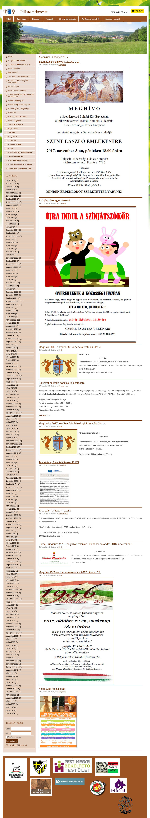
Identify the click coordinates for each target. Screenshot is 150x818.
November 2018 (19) (14, 444)
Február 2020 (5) (12, 397)
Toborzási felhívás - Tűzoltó (55, 510)
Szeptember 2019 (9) (14, 413)
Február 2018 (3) (12, 472)
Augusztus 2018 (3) (13, 453)
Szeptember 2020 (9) (14, 376)
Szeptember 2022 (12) (14, 301)
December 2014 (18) (14, 590)
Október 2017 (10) (13, 484)
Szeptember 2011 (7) (14, 692)
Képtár (11, 148)
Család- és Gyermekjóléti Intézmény (18, 82)
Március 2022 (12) (13, 320)
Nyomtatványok (14, 69)
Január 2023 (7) (12, 289)
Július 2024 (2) (11, 239)
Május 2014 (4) (11, 608)
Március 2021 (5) (12, 357)
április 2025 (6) (11, 218)
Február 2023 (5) (12, 286)
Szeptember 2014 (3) (14, 599)
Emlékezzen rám (13, 737)
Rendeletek (36, 19)
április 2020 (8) (11, 391)
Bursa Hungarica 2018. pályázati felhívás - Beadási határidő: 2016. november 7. (86, 544)
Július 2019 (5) (11, 419)
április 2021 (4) (11, 354)
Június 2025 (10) (12, 211)
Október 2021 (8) (12, 335)
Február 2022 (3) (12, 323)
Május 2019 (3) (11, 425)
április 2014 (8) (11, 611)
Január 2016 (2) (12, 549)
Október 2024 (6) (12, 233)
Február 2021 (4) (12, 360)
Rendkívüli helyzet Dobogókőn (20, 152)
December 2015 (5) (13, 552)
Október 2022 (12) (13, 298)
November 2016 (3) (13, 518)
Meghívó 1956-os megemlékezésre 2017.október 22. (70, 572)
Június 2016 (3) (12, 534)
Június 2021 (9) (12, 348)
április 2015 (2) (11, 577)
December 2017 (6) (13, 478)
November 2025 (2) (13, 196)
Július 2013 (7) (11, 639)
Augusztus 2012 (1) (13, 670)
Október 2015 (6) (12, 559)
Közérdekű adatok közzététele (20, 164)
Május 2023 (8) (11, 277)
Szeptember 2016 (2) (14, 524)
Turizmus (12, 132)
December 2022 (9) (13, 292)
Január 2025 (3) (12, 227)
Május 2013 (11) (12, 645)
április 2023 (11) (12, 280)
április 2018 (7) (11, 466)
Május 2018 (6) (11, 462)
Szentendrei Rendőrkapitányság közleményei (21, 96)
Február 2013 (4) (12, 655)
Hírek (10, 57)
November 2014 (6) (13, 593)
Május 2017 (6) (11, 500)
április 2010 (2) (11, 710)
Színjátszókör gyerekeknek (55, 200)
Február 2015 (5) (12, 583)
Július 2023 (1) (11, 270)
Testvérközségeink (15, 125)
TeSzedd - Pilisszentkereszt (19, 77)
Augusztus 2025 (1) (13, 205)
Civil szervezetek (15, 144)
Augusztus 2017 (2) (13, 490)
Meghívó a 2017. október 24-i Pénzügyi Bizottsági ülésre (72, 423)
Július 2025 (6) (11, 208)
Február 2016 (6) (12, 546)
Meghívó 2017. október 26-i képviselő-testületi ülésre (70, 347)
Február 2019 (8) (12, 435)
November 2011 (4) (13, 686)
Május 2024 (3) (11, 246)
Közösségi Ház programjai (18, 109)
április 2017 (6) (11, 503)
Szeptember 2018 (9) (14, 450)
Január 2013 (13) (12, 658)
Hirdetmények (13, 87)
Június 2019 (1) (12, 422)
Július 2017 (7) (11, 493)
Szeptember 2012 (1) (14, 667)
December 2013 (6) (13, 624)
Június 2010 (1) (12, 704)
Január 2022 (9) (12, 326)
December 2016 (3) (13, 515)
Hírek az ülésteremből (17, 91)
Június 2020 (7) (12, 385)
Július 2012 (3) (11, 673)
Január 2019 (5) (12, 438)
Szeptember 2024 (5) (14, 236)
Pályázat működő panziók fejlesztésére (62, 382)
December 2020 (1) (13, 366)
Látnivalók (12, 113)
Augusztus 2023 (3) (13, 267)
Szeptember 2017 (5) (14, 487)
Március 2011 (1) (12, 695)
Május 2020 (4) (11, 388)
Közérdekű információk (112, 19)
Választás (12, 140)
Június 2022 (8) (12, 311)
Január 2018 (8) (12, 475)
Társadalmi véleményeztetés (19, 168)
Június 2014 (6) (12, 605)
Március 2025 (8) (12, 221)
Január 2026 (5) (12, 190)
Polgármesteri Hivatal (16, 61)
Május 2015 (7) (11, 574)
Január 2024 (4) (12, 255)
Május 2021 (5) (11, 351)
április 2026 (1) (11, 180)
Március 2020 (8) (12, 394)
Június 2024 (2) (12, 242)
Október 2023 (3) (12, 261)
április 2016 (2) (11, 540)
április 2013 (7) (11, 648)
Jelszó (8, 733)
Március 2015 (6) (12, 580)
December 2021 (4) (13, 329)
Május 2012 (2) (11, 679)
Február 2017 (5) (12, 509)
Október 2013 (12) (13, 630)
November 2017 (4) (13, 481)
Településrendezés (15, 156)
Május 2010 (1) (11, 707)
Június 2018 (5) (12, 459)
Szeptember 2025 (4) (14, 202)
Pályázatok (49, 19)
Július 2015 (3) (11, 568)
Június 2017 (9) (12, 497)
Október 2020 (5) (12, 373)
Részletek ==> (44, 415)
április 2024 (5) (11, 249)
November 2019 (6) (13, 407)
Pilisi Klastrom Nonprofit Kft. (90, 19)
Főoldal (8, 19)
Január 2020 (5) (12, 400)
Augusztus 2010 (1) (13, 698)
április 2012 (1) (11, 682)
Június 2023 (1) (12, 273)
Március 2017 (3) (12, 506)
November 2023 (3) (13, 258)
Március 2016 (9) (12, 543)
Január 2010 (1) (12, 713)
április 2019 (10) (12, 428)
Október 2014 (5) (12, 596)
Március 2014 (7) (12, 614)
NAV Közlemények (15, 101)
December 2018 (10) (14, 441)
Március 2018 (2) (12, 469)
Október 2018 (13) (13, 447)
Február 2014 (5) (12, 617)
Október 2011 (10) (13, 689)
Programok (12, 136)
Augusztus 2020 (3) (13, 379)
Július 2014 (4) (11, 602)
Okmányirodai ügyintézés (67, 19)
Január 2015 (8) (12, 586)
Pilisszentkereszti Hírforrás (18, 160)
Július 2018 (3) (11, 456)
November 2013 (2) (13, 627)
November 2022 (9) (13, 295)
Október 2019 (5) (12, 410)
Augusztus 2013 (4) (13, 636)
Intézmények (13, 73)
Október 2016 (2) (12, 521)
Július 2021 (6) (11, 345)
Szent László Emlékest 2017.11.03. (59, 61)
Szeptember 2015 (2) (14, 562)
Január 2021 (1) (12, 363)
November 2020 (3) (13, 369)
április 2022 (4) (11, 317)
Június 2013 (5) (12, 642)
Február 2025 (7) (12, 224)
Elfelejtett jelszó (12, 745)
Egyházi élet (13, 129)
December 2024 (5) (13, 230)
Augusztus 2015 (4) (13, 565)
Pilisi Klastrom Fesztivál (17, 117)
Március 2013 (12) (13, 652)
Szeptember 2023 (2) (14, 264)
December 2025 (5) (13, 193)
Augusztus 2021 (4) (13, 342)
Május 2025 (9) (11, 215)
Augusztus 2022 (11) (14, 304)
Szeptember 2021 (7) (14, 339)
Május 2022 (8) (11, 314)
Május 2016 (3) (11, 537)
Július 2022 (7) (11, 308)
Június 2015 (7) (12, 571)
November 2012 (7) (13, 664)
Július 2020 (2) (11, 382)
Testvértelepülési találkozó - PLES (59, 462)
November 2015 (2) (13, 555)
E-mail (8, 729)
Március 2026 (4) (12, 184)
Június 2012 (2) (12, 676)
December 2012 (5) (13, 661)
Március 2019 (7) (12, 431)
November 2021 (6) (13, 332)
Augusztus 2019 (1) (13, 416)
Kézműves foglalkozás (52, 688)
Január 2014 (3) (12, 621)
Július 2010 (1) (11, 701)
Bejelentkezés (12, 741)
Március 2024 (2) (12, 252)
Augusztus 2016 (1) (13, 528)
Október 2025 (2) (12, 199)
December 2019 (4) (13, 404)
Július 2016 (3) (11, 531)
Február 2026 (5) (12, 187)
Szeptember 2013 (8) (14, 633)
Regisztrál (23, 745)
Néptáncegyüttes (15, 121)
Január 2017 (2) (12, 512)
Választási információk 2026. (19, 65)
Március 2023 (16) (13, 283)
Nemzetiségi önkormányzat (19, 105)
